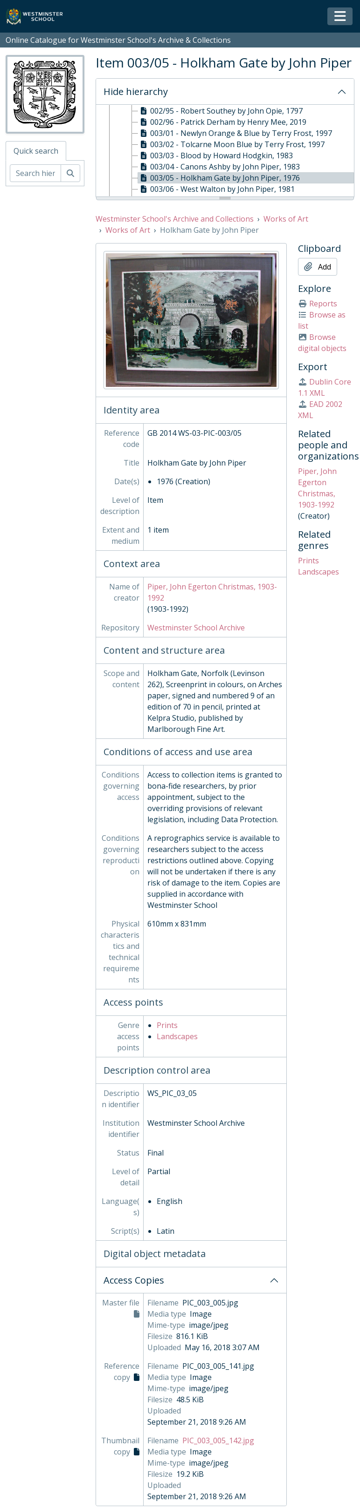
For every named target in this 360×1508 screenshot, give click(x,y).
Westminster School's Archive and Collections (175, 219)
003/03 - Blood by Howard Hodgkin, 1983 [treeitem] (215, 155)
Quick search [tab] (36, 151)
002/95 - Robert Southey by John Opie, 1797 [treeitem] (220, 110)
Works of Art (285, 219)
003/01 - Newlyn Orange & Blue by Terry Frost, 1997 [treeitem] (235, 133)
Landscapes (177, 1036)
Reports (317, 303)
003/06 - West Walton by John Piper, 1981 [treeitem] (216, 189)
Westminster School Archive (196, 627)
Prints (167, 1025)
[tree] (225, 151)
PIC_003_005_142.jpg (218, 1440)
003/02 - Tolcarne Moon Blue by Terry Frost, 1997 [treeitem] (231, 144)
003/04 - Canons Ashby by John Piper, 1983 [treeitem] (219, 166)
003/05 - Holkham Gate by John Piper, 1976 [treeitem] (219, 177)
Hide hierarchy (136, 91)
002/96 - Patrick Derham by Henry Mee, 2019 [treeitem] (222, 122)
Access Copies (134, 1280)
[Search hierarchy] (35, 173)
